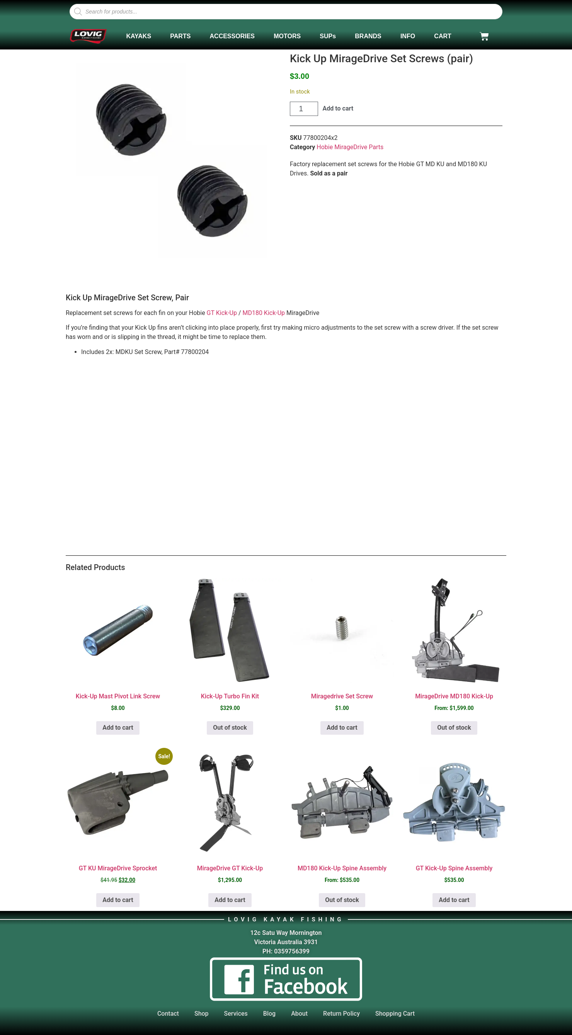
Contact (168, 1013)
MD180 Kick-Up (263, 313)
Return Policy (341, 1013)
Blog (269, 1013)
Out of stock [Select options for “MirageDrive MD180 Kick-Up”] (454, 727)
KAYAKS (138, 36)
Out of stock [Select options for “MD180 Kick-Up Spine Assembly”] (342, 900)
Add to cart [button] (117, 727)
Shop (201, 1013)
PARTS (180, 36)
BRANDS (368, 36)
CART (442, 36)
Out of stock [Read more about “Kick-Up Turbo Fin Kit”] (230, 727)
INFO (407, 36)
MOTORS (287, 36)
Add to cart (338, 108)
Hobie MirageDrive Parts (350, 147)
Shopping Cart (395, 1013)
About (299, 1013)
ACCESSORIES (232, 36)
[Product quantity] (304, 109)
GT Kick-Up (222, 313)
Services (236, 1013)
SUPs (328, 36)
